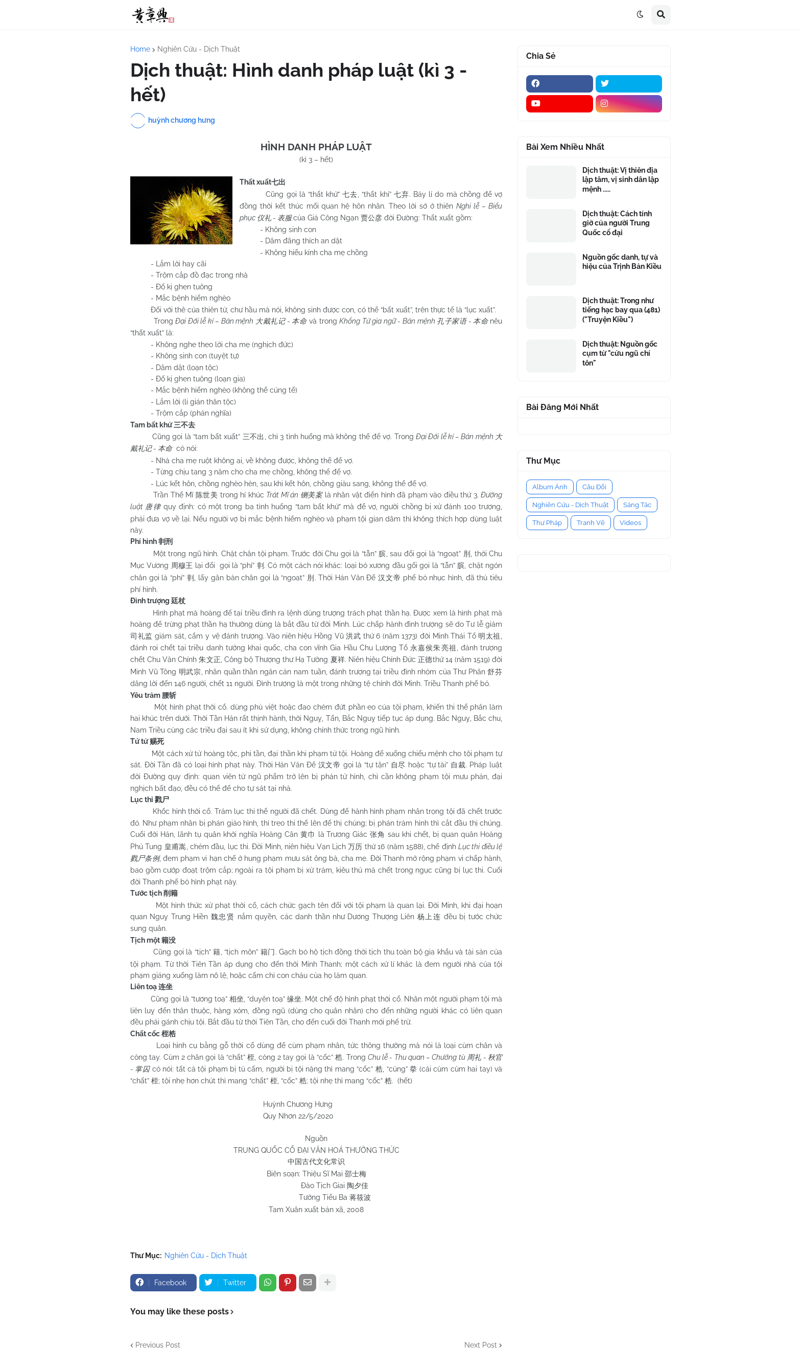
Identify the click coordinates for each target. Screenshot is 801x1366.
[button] (640, 15)
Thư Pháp (547, 523)
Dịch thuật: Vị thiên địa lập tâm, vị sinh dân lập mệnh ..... (620, 179)
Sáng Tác (637, 505)
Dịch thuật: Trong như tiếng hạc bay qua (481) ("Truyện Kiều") (621, 310)
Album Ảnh (550, 487)
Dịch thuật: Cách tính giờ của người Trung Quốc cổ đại (617, 223)
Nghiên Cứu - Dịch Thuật (198, 49)
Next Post (480, 1345)
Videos (630, 523)
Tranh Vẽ (591, 523)
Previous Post (157, 1345)
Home (140, 49)
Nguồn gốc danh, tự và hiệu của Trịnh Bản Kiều (622, 261)
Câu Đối (594, 487)
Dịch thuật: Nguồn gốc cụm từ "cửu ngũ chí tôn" (619, 353)
